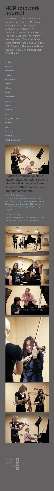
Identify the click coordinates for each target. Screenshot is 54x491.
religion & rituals (12, 118)
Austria (12, 198)
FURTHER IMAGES (13, 140)
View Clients (12, 53)
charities (9, 66)
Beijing (32, 198)
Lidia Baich (33, 201)
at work (8, 84)
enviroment (10, 79)
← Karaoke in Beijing (12, 215)
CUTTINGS (9, 136)
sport (7, 105)
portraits (9, 62)
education (9, 101)
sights (8, 127)
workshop (23, 207)
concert (25, 201)
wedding (9, 123)
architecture (10, 97)
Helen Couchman (17, 195)
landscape (9, 71)
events (8, 75)
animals (8, 110)
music (8, 114)
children (8, 88)
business (9, 131)
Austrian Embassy (22, 198)
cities (7, 92)
